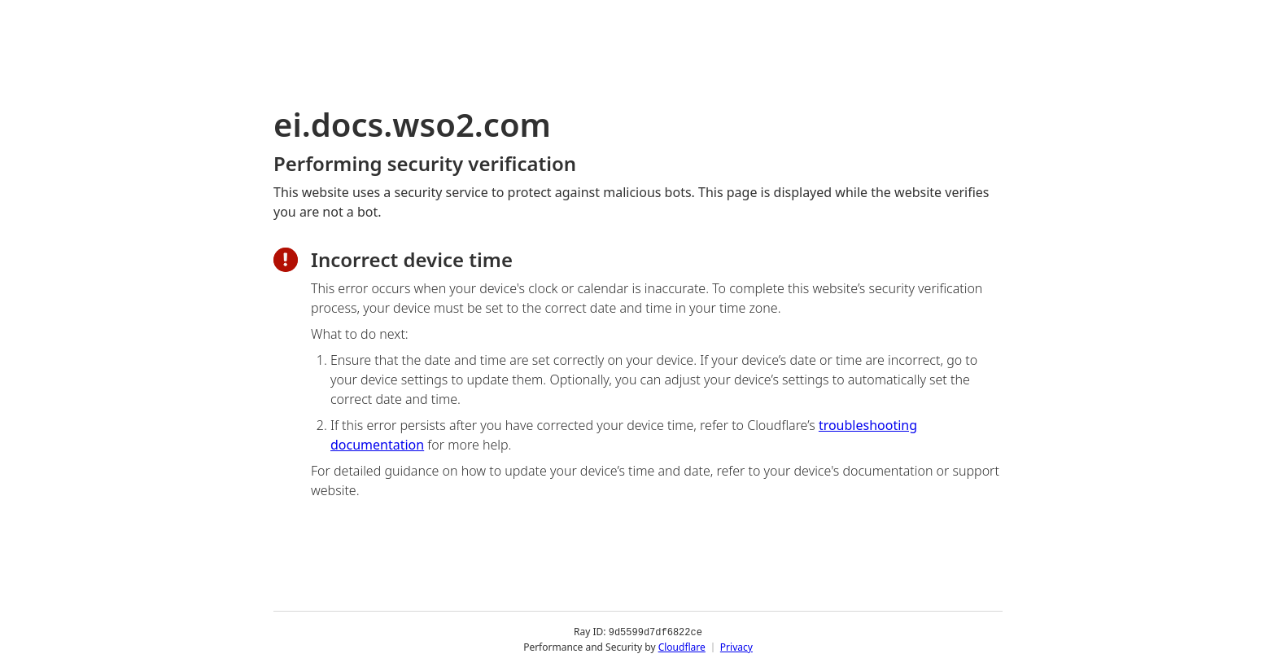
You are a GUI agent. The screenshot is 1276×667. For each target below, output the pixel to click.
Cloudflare (682, 646)
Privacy (736, 646)
